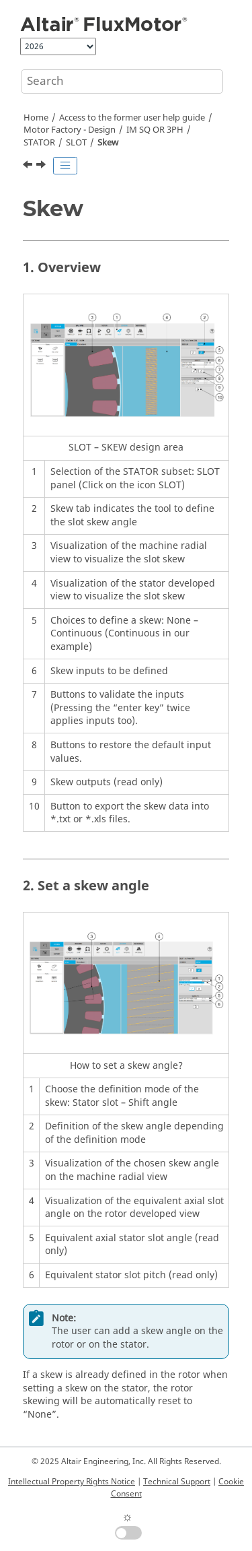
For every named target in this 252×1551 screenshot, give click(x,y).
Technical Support (176, 1482)
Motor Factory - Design (70, 130)
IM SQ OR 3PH (154, 130)
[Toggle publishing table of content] (65, 165)
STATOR (39, 143)
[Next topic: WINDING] (42, 166)
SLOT (76, 143)
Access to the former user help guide (132, 118)
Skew (107, 143)
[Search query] (122, 81)
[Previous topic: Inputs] (29, 166)
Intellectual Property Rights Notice (71, 1482)
